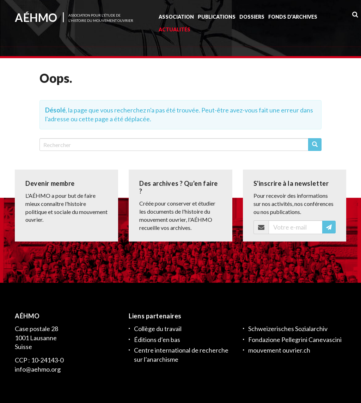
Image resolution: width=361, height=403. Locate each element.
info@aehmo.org (38, 369)
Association (176, 19)
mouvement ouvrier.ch (279, 350)
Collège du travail (158, 328)
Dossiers (251, 19)
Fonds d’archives (292, 19)
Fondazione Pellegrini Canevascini (295, 339)
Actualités (174, 31)
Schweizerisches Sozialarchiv (288, 328)
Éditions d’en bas (157, 339)
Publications (216, 19)
